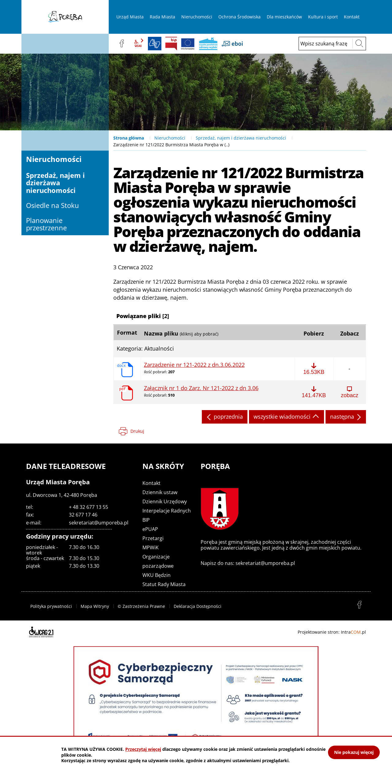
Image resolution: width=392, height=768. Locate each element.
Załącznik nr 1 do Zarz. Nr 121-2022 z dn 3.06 (201, 388)
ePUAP (150, 529)
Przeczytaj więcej (143, 749)
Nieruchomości (169, 138)
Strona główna (128, 138)
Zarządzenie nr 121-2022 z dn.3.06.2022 (194, 365)
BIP (171, 43)
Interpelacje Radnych (166, 510)
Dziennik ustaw (159, 492)
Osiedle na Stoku (52, 205)
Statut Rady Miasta (164, 584)
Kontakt (151, 483)
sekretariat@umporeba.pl (98, 522)
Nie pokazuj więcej (354, 752)
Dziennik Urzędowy (164, 501)
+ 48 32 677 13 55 (88, 507)
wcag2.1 (138, 43)
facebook (121, 43)
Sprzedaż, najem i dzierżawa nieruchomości (241, 138)
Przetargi (153, 538)
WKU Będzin (156, 575)
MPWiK (150, 547)
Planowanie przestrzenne (46, 224)
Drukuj (137, 431)
